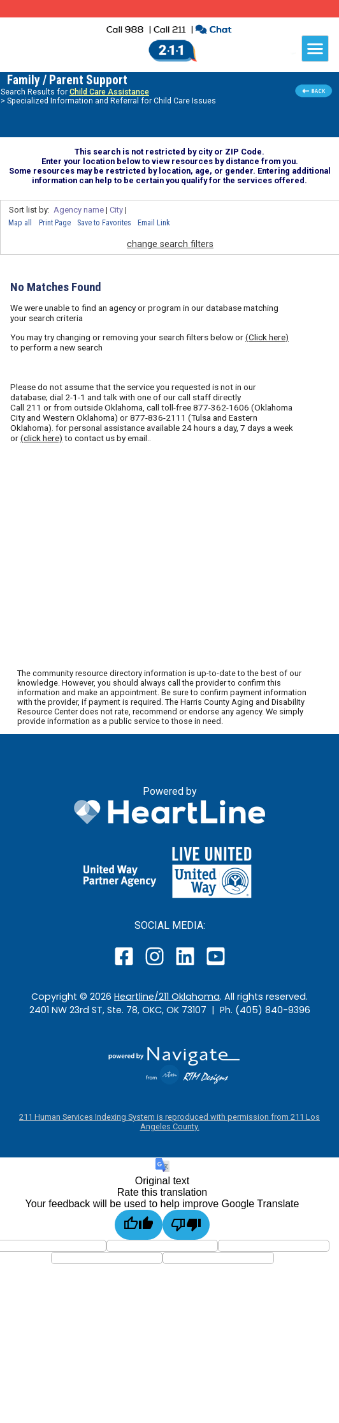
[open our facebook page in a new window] (125, 965)
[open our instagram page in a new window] (155, 965)
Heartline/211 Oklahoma (167, 996)
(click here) (41, 438)
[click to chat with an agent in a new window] (213, 31)
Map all (20, 222)
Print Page (55, 222)
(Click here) (267, 337)
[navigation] (315, 48)
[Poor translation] (186, 1225)
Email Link (154, 222)
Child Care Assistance (109, 91)
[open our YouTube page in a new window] (215, 965)
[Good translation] (138, 1225)
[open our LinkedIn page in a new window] (186, 965)
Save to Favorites (104, 222)
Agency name (79, 210)
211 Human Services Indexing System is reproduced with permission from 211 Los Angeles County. (169, 1121)
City (116, 210)
